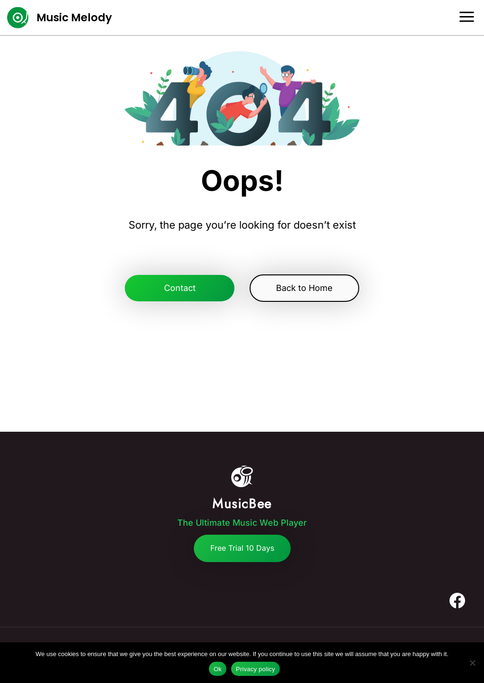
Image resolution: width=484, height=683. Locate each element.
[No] (472, 662)
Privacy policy (255, 669)
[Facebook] (457, 600)
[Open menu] (470, 17)
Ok (218, 669)
